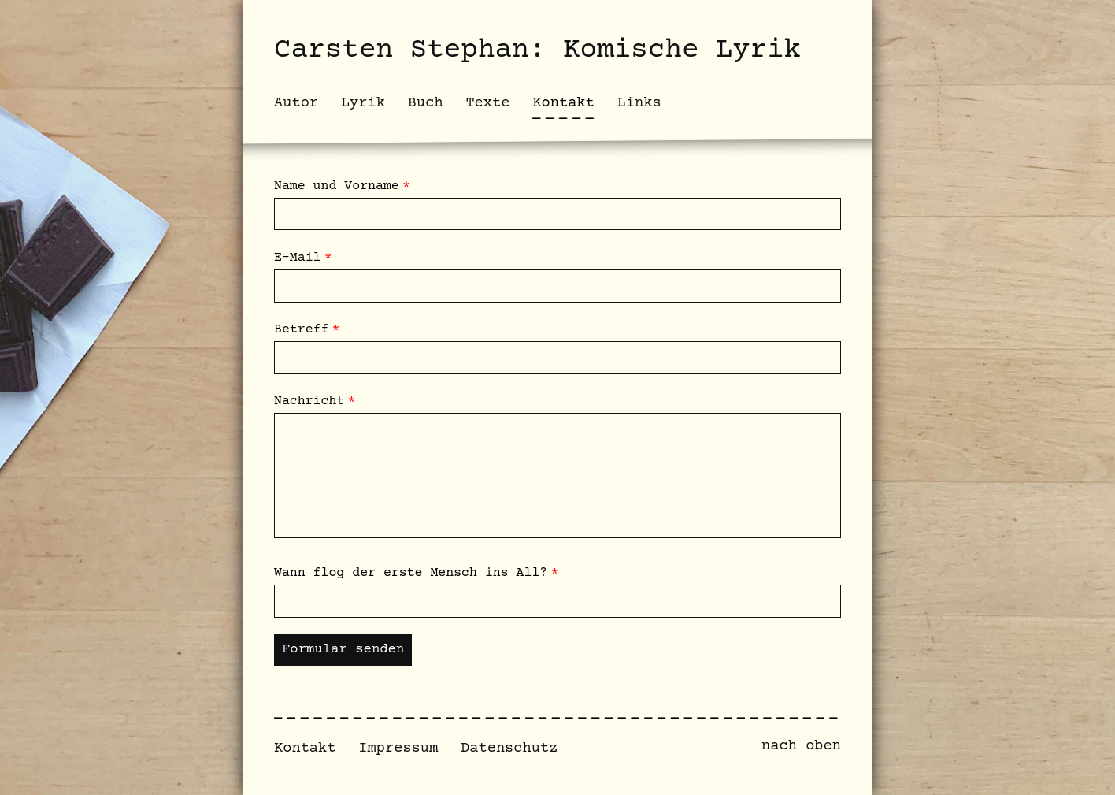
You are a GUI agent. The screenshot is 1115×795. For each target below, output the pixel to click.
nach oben (801, 745)
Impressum (398, 748)
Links (639, 103)
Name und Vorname (336, 186)
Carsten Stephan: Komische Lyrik (537, 50)
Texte (487, 103)
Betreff (301, 329)
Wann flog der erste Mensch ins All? (410, 573)
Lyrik (363, 103)
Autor (296, 103)
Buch (425, 103)
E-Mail (297, 258)
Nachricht (309, 401)
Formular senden (343, 649)
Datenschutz (509, 748)
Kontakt (305, 748)
